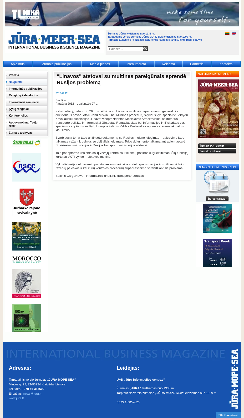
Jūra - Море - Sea (55, 41)
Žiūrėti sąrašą (216, 198)
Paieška (145, 48)
